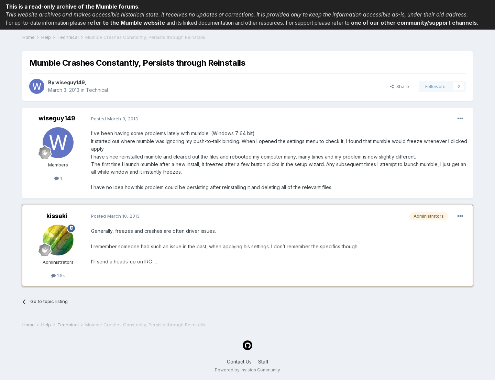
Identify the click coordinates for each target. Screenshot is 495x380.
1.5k (58, 275)
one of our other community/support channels (414, 23)
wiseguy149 (70, 82)
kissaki (56, 215)
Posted (114, 118)
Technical (97, 90)
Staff (263, 362)
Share (399, 86)
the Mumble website (137, 23)
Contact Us (239, 362)
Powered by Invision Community (247, 369)
